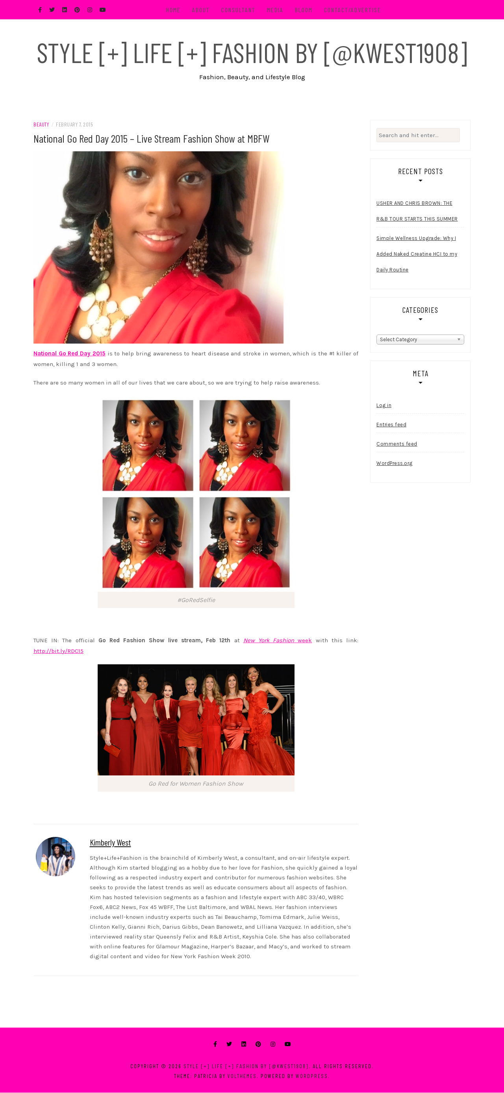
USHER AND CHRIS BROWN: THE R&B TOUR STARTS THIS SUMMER (417, 212)
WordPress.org (394, 464)
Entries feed (391, 425)
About (201, 9)
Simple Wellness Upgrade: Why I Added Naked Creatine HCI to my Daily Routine (416, 254)
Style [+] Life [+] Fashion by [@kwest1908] (252, 52)
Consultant (239, 9)
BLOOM (304, 9)
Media (275, 9)
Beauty (41, 124)
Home (174, 9)
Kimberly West (110, 842)
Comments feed (396, 444)
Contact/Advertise (353, 9)
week (277, 640)
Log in (383, 406)
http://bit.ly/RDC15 (58, 651)
